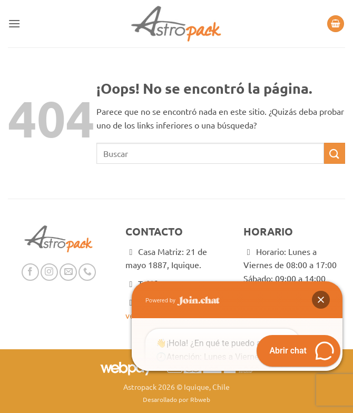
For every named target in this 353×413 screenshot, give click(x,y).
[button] (14, 23)
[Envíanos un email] (68, 272)
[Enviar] (334, 153)
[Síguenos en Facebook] (30, 272)
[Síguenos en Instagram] (49, 272)
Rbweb (200, 399)
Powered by (182, 236)
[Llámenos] (87, 272)
